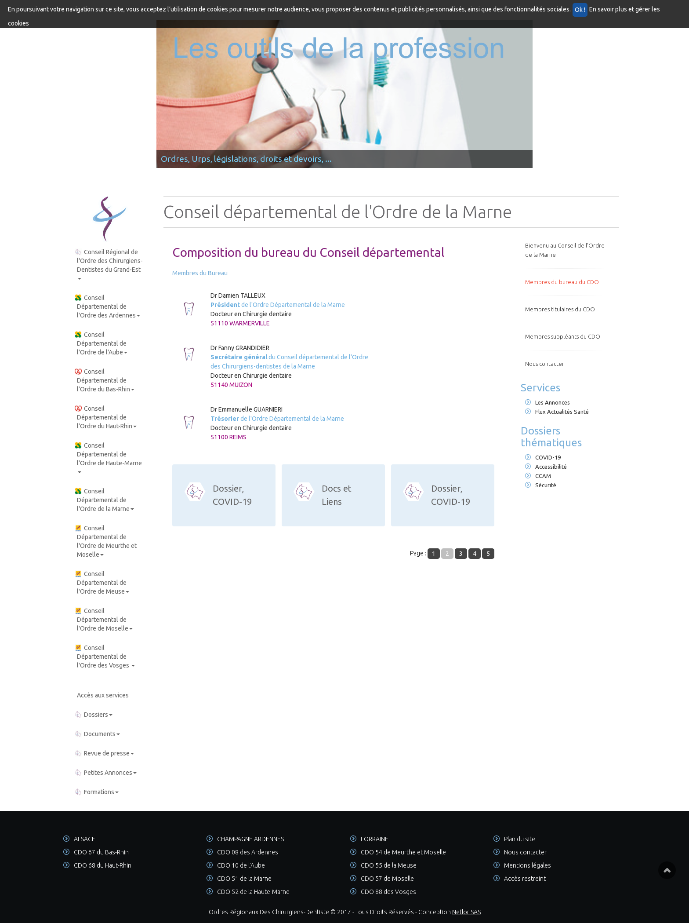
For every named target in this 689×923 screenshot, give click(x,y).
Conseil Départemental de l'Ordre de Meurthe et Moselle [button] (106, 541)
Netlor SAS (466, 912)
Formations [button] (97, 791)
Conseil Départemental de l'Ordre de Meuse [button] (102, 582)
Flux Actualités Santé (557, 412)
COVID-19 (543, 457)
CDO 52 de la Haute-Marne (253, 891)
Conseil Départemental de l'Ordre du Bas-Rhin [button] (104, 380)
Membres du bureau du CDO (562, 282)
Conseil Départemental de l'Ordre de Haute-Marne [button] (108, 457)
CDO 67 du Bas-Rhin (101, 852)
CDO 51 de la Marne (244, 878)
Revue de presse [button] (104, 753)
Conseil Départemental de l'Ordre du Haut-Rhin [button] (106, 417)
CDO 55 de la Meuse (389, 865)
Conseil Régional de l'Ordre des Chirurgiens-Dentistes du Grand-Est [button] (109, 264)
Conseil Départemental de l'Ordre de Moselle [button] (104, 619)
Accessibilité (546, 466)
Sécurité (540, 485)
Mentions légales (527, 865)
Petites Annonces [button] (106, 772)
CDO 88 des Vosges (388, 891)
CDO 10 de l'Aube (241, 865)
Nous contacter (544, 364)
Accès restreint (525, 878)
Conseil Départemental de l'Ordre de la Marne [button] (104, 500)
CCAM (538, 476)
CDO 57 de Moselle (387, 878)
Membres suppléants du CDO (562, 336)
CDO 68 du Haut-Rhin (102, 865)
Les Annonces (547, 402)
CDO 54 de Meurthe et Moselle (403, 852)
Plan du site (519, 839)
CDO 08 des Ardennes (247, 852)
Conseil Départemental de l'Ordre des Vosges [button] (105, 656)
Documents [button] (97, 733)
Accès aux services (103, 695)
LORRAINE (374, 839)
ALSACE (84, 839)
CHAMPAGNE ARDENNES (250, 839)
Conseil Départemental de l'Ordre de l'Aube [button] (101, 343)
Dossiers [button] (93, 714)
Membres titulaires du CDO (560, 309)
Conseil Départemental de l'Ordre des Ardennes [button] (107, 306)
